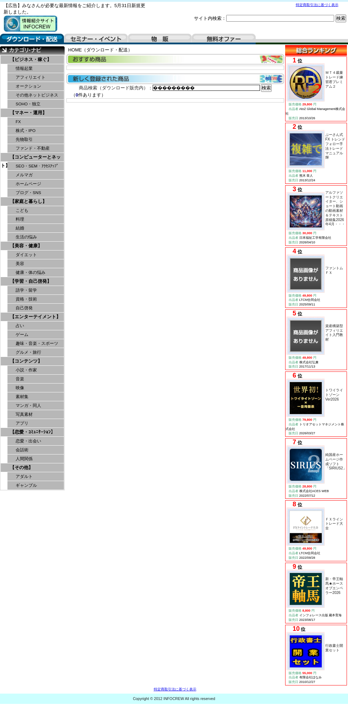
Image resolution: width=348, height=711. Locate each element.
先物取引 (24, 139)
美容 (20, 263)
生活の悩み (26, 237)
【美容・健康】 (26, 245)
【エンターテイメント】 (35, 316)
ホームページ (28, 184)
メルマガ (24, 175)
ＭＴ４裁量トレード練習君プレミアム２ (334, 79)
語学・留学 (26, 290)
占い (20, 326)
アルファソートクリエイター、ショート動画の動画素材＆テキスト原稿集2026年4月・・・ (335, 208)
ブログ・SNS (28, 193)
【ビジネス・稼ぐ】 (30, 59)
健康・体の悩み (30, 272)
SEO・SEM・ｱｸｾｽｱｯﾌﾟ (37, 166)
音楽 (20, 379)
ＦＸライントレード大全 (334, 523)
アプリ (22, 423)
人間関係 (24, 459)
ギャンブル (26, 485)
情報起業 (24, 68)
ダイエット (26, 255)
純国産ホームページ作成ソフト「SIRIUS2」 (336, 461)
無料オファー (224, 39)
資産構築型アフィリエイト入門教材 (334, 332)
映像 (20, 388)
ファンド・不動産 (33, 148)
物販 (160, 39)
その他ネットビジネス (37, 95)
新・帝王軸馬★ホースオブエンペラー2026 (334, 585)
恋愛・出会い (28, 441)
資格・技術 (26, 299)
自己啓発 (24, 308)
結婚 (20, 228)
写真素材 (24, 414)
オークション (28, 86)
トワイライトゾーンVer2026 (334, 394)
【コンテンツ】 (26, 361)
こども (22, 210)
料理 (20, 219)
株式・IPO (26, 130)
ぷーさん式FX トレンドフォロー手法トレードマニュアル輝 (335, 146)
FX (18, 122)
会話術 (22, 450)
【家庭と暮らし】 (28, 201)
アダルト (24, 476)
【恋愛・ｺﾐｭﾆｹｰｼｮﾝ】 (32, 432)
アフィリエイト (30, 77)
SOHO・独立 (28, 104)
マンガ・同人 (28, 405)
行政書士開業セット (334, 648)
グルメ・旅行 (28, 352)
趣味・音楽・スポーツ (37, 343)
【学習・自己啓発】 (30, 281)
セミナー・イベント (96, 39)
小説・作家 (26, 370)
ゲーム (22, 334)
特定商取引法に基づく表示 (317, 5)
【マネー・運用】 (28, 112)
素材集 (22, 397)
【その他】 (21, 467)
